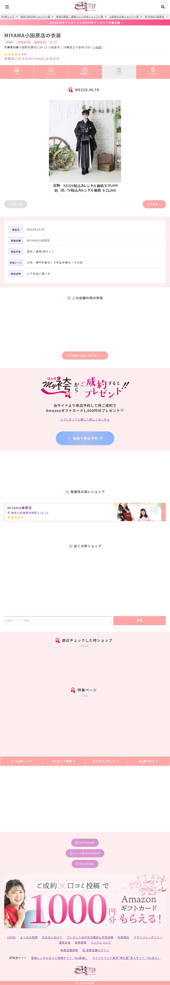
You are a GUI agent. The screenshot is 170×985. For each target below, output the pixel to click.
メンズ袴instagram (85, 853)
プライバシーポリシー (148, 937)
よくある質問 (29, 937)
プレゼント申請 (64, 761)
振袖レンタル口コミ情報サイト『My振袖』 (59, 958)
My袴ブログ (148, 761)
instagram (85, 842)
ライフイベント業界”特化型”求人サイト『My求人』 (126, 958)
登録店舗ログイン (96, 950)
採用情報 (81, 942)
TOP (17, 70)
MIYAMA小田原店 (38, 240)
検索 (140, 620)
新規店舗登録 (69, 950)
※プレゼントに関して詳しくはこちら (85, 419)
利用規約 (123, 937)
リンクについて (101, 942)
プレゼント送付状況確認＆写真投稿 (90, 937)
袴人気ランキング (106, 761)
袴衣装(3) (85, 70)
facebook (85, 864)
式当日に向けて (52, 937)
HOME (11, 937)
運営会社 (65, 942)
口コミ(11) (51, 70)
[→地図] (96, 47)
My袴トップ (21, 761)
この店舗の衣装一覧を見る (85, 355)
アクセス (153, 70)
